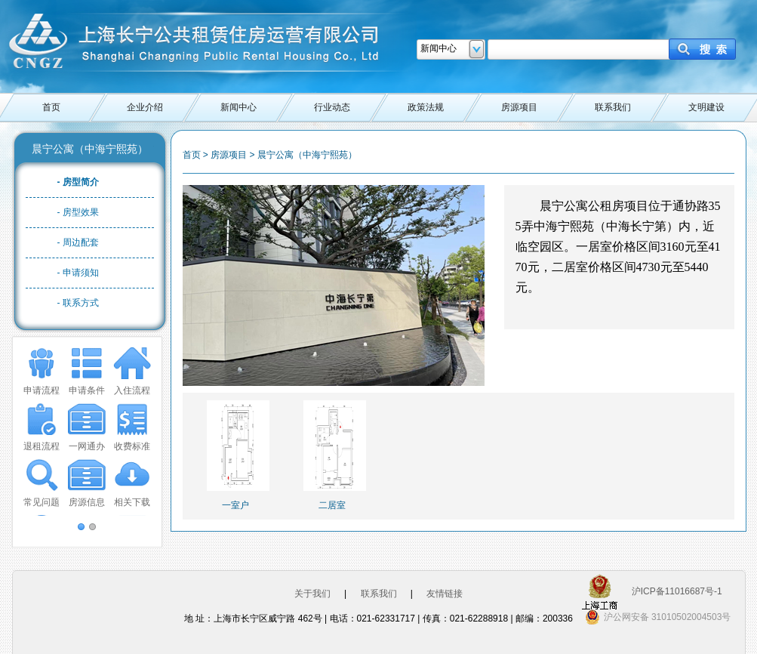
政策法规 (426, 107)
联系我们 (613, 107)
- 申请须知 (78, 272)
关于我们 (312, 593)
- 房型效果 (78, 212)
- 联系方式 (78, 303)
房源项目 (519, 107)
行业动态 (332, 107)
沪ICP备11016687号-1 (677, 591)
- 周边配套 (78, 242)
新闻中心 (238, 107)
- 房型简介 (78, 182)
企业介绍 (145, 107)
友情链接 (444, 593)
